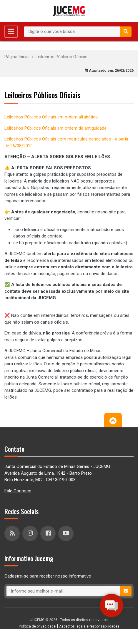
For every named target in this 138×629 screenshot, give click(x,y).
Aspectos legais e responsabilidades (89, 626)
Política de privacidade (37, 626)
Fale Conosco (17, 491)
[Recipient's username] (72, 31)
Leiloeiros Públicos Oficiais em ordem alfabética (51, 117)
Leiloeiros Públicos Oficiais (61, 56)
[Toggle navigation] (11, 32)
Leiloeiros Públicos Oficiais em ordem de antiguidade (55, 128)
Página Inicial (16, 56)
